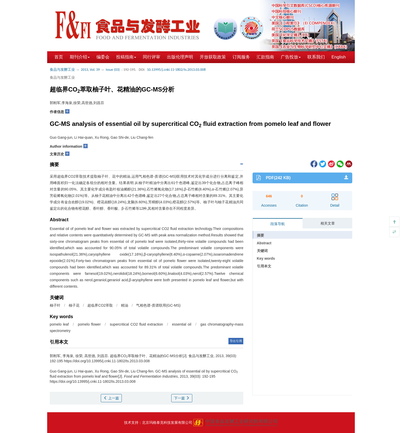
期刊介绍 (80, 57)
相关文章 (327, 223)
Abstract (264, 243)
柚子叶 (55, 305)
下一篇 (181, 398)
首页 (58, 57)
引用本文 (264, 266)
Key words (266, 258)
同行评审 (151, 57)
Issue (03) (113, 69)
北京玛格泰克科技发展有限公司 (167, 422)
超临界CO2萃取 (100, 305)
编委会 (102, 57)
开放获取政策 (213, 57)
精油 (124, 305)
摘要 (260, 235)
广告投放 (291, 57)
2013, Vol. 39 (90, 69)
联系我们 (316, 57)
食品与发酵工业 (62, 69)
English (338, 57)
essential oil (181, 324)
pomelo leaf (59, 324)
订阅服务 (241, 57)
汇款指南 (265, 57)
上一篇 (111, 398)
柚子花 (74, 305)
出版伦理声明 (180, 57)
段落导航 (277, 224)
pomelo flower (89, 324)
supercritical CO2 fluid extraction (136, 324)
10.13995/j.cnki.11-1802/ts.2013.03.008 (176, 69)
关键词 (262, 251)
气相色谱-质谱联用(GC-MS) (158, 305)
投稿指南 (126, 57)
